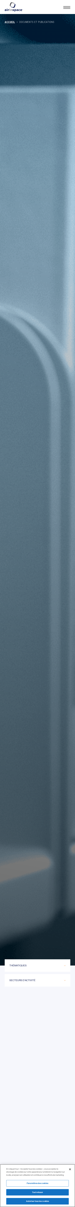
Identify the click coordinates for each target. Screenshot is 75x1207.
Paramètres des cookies (37, 1183)
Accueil (10, 22)
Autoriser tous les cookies (37, 1201)
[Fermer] (70, 1169)
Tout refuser (37, 1192)
